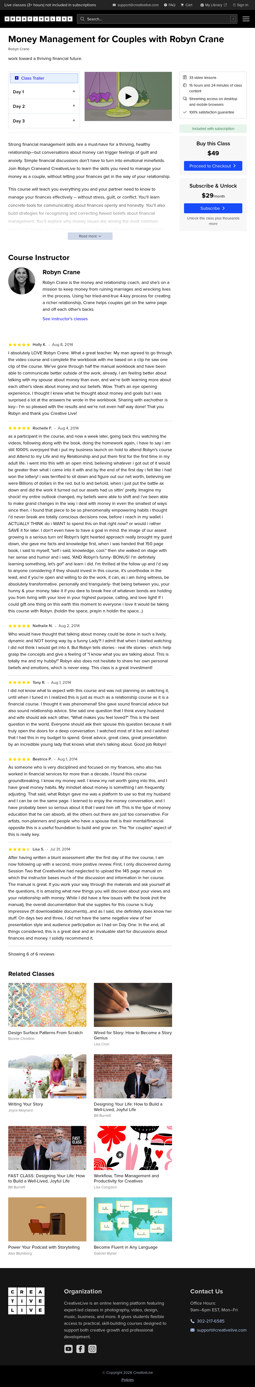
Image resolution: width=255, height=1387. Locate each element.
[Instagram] (92, 1348)
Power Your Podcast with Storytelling (44, 1247)
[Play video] (128, 96)
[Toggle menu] (246, 18)
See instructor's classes (65, 319)
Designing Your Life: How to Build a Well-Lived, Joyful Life (128, 1107)
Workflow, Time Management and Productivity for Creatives (126, 1178)
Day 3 (19, 120)
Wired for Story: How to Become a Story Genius (133, 1035)
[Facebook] (80, 1348)
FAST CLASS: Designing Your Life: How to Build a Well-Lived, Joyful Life (46, 1178)
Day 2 (19, 106)
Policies (128, 1379)
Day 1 (18, 91)
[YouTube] (68, 1348)
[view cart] (187, 4)
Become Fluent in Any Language (126, 1247)
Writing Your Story (25, 1104)
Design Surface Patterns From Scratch (45, 1032)
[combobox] (157, 18)
